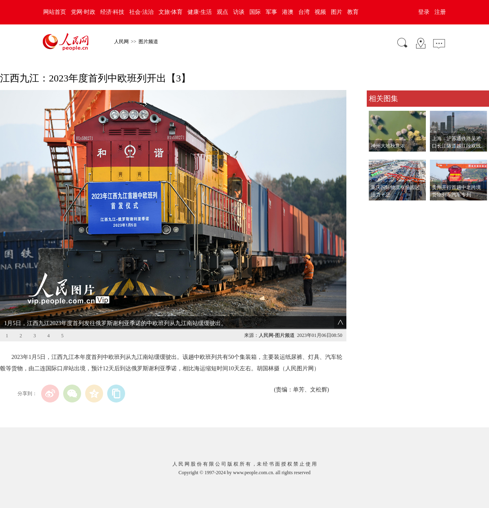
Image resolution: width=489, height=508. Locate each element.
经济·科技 (112, 12)
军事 (271, 12)
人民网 (121, 41)
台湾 (304, 12)
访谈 (238, 12)
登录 (424, 12)
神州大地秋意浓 (388, 146)
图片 (336, 12)
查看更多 (378, 209)
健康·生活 (199, 12)
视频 (320, 12)
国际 (255, 12)
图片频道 (148, 41)
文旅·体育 (171, 12)
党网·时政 (83, 12)
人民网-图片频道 (277, 335)
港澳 (287, 12)
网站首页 (54, 12)
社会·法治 (141, 12)
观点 (222, 12)
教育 (353, 12)
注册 (440, 12)
